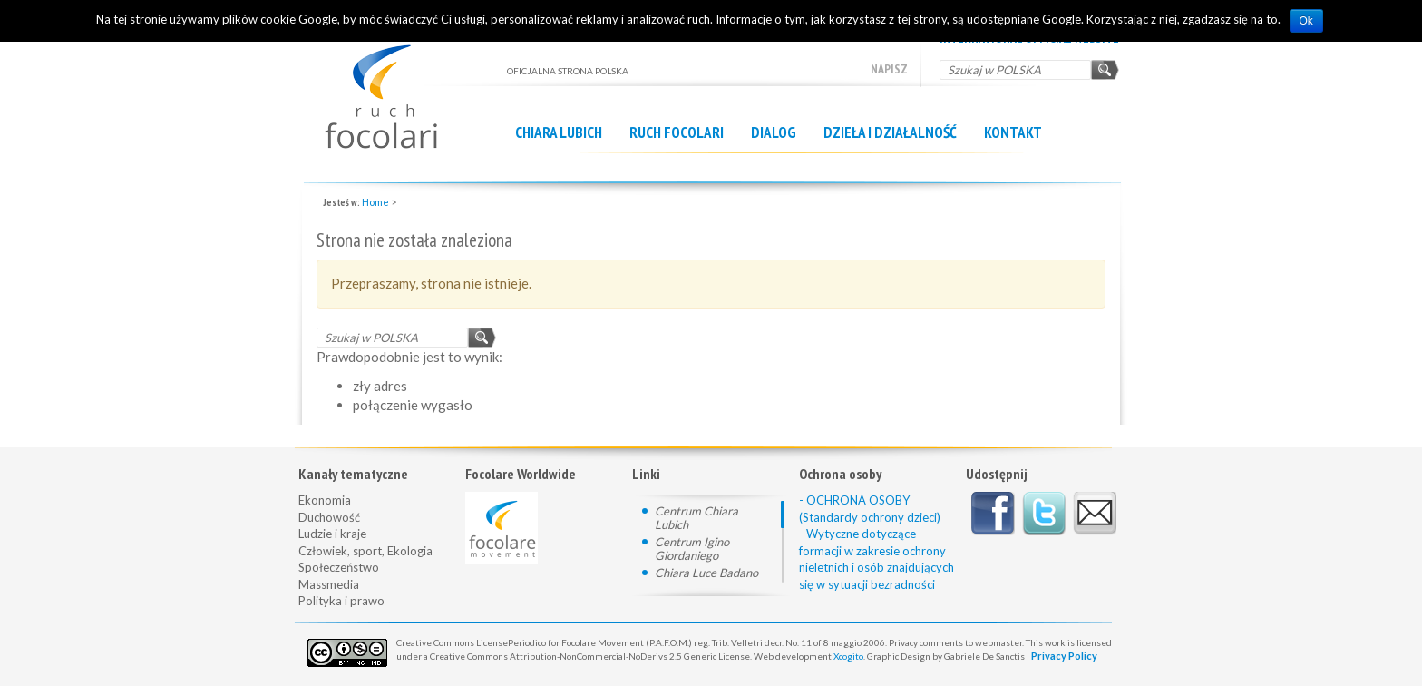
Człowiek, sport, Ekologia (365, 551)
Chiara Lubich (558, 132)
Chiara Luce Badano (706, 572)
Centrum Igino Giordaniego (692, 548)
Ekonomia (324, 500)
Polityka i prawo (341, 600)
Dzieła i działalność (890, 132)
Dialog (773, 132)
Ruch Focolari (676, 132)
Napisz (889, 69)
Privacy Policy (1064, 656)
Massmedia (328, 584)
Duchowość (329, 517)
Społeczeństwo (338, 567)
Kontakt (1013, 132)
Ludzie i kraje (332, 533)
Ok (1306, 21)
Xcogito (848, 656)
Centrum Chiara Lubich (696, 518)
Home (375, 202)
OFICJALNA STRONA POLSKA (402, 87)
